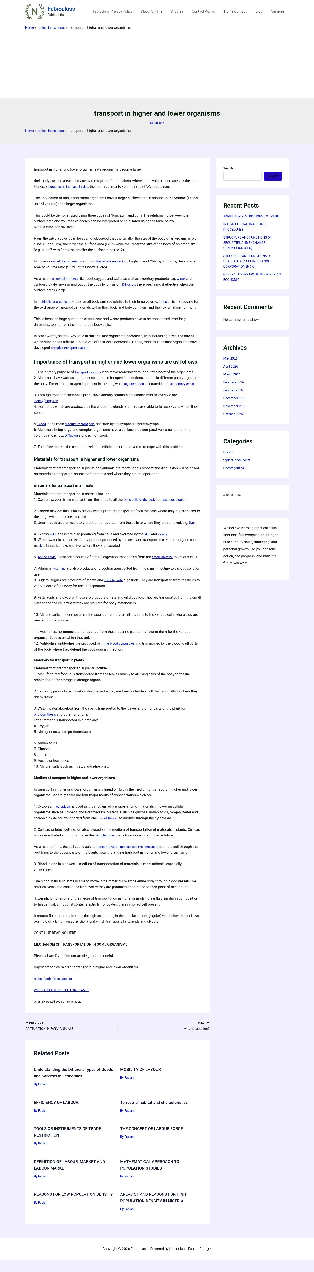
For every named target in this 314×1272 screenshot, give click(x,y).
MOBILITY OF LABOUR (142, 1081)
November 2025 (235, 411)
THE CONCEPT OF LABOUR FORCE (154, 1140)
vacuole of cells (107, 847)
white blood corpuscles (119, 655)
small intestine (164, 563)
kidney (39, 407)
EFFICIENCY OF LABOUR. (58, 1114)
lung (48, 407)
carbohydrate (114, 592)
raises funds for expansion (54, 990)
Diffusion (129, 284)
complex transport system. (72, 353)
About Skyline (161, 11)
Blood (42, 430)
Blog (261, 11)
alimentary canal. (185, 389)
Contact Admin (209, 11)
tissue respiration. (178, 505)
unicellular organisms (68, 261)
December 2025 (235, 403)
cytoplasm (64, 818)
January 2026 (234, 395)
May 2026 (231, 364)
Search (228, 168)
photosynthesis (46, 726)
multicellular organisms (55, 301)
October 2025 (234, 419)
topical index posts (238, 465)
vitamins (60, 580)
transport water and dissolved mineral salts (130, 858)
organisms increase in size (71, 186)
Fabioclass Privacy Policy (124, 11)
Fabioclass (61, 8)
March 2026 (232, 379)
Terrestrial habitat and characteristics (157, 1114)
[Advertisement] (157, 63)
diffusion (168, 301)
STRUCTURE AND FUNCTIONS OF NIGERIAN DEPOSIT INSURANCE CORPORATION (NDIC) (249, 266)
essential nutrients (67, 279)
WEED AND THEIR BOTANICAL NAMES (64, 1002)
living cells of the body (140, 505)
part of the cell (109, 829)
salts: (54, 540)
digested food (135, 389)
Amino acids (47, 563)
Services (278, 11)
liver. (192, 528)
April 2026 (231, 372)
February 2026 (234, 387)
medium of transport (82, 430)
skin (57, 407)
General (229, 457)
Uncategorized (234, 473)
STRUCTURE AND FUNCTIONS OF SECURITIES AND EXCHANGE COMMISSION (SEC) (249, 248)
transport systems (89, 378)
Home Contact (239, 11)
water (183, 279)
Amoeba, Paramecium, (116, 261)
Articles (185, 11)
